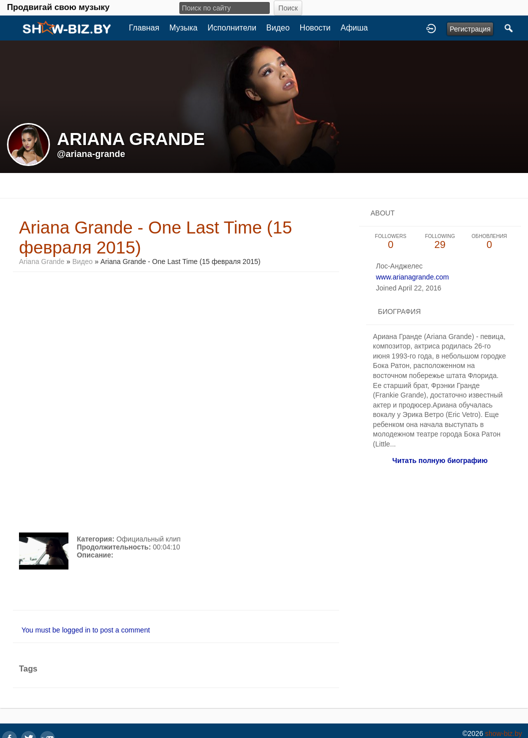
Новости (315, 28)
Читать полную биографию (440, 460)
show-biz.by (503, 734)
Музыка (183, 28)
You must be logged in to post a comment (85, 630)
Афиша (354, 28)
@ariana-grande (91, 154)
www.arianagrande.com (412, 277)
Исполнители (232, 28)
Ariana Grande (42, 262)
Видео (278, 28)
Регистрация (470, 29)
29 (440, 242)
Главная (144, 28)
